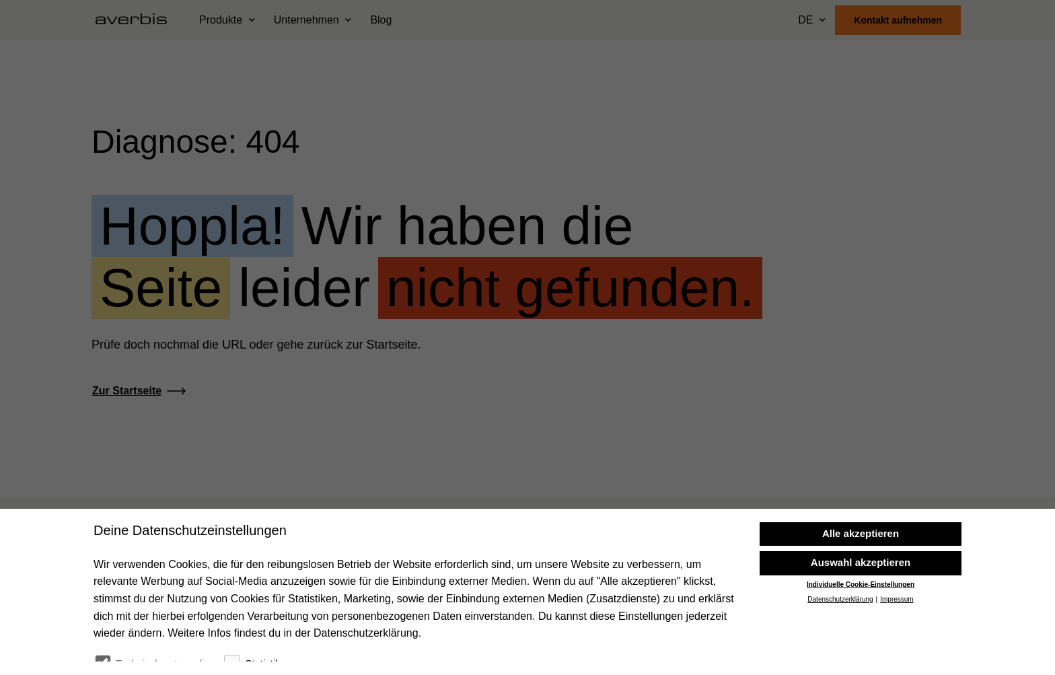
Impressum (896, 642)
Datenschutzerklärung (840, 642)
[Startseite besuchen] (136, 20)
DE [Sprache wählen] (805, 20)
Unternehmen (306, 20)
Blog (381, 20)
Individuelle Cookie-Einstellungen (860, 627)
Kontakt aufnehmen (898, 20)
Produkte (220, 20)
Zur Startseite (126, 390)
